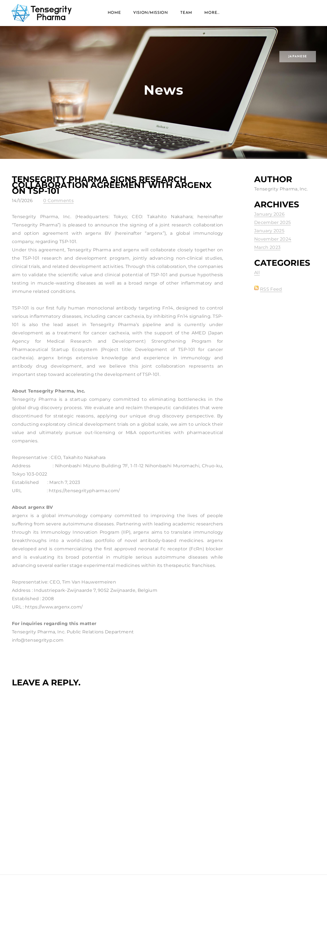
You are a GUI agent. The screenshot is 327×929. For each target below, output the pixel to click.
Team (186, 16)
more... (211, 16)
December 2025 (272, 229)
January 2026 (269, 221)
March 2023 (267, 254)
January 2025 (269, 238)
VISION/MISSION (150, 16)
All (257, 279)
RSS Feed (271, 296)
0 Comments (58, 207)
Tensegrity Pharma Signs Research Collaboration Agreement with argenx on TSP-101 (112, 192)
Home (114, 16)
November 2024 (272, 246)
